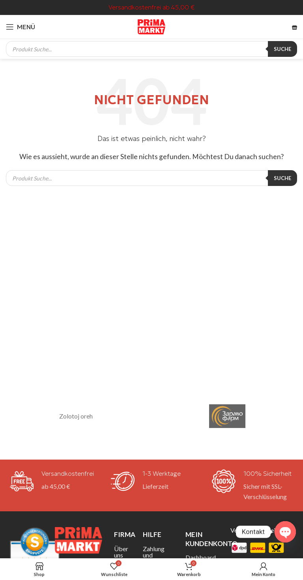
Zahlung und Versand (154, 555)
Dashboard (200, 557)
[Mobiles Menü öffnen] (20, 27)
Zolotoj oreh (76, 416)
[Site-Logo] (151, 26)
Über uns (121, 552)
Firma (122, 534)
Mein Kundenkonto (202, 538)
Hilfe (152, 534)
